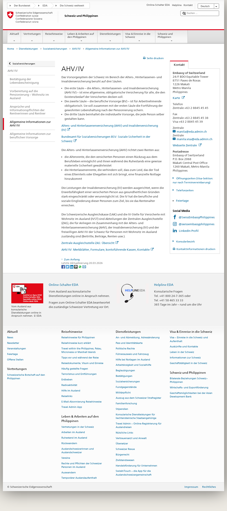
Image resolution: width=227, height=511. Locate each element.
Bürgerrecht (122, 454)
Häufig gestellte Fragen (74, 368)
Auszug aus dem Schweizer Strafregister (138, 398)
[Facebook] (63, 266)
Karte (179, 98)
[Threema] (76, 266)
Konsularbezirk (185, 241)
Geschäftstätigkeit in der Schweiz (188, 363)
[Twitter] (68, 266)
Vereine (65, 458)
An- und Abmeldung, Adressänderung (138, 337)
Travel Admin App (71, 407)
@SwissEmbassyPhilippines (197, 217)
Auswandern (68, 472)
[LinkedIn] (72, 266)
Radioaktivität (69, 385)
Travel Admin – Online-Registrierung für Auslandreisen (138, 425)
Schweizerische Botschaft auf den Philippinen (26, 377)
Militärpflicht (123, 392)
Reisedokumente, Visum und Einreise (82, 363)
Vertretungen (32, 37)
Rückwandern (69, 443)
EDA (45, 5)
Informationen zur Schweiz (185, 357)
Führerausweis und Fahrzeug (132, 354)
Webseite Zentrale (187, 145)
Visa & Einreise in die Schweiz (139, 37)
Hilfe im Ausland (70, 390)
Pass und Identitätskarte (129, 343)
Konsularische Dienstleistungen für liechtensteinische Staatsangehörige (136, 416)
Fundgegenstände (126, 387)
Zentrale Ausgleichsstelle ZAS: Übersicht (89, 243)
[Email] (84, 266)
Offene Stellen (15, 359)
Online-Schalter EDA (63, 284)
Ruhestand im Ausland (74, 438)
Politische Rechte (125, 348)
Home (10, 48)
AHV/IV (76, 48)
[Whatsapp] (80, 266)
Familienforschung (126, 403)
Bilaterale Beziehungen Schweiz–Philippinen (189, 380)
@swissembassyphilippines (196, 224)
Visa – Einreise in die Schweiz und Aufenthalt (189, 339)
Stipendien (122, 409)
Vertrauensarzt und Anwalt (131, 438)
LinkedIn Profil (189, 230)
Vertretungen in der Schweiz (77, 427)
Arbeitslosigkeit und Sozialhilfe (133, 365)
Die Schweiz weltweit (72, 5)
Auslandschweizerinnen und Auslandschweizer (77, 450)
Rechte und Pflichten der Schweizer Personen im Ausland (81, 465)
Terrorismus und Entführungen (79, 374)
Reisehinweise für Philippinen (78, 337)
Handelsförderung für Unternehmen (136, 465)
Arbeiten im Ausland (73, 432)
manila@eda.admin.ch (192, 131)
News (10, 337)
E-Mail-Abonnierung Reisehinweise (81, 401)
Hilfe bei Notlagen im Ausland (133, 359)
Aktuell (14, 37)
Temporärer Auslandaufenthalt (79, 478)
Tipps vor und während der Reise (80, 357)
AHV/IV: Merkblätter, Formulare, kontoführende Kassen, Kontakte (107, 249)
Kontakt (177, 64)
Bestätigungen (124, 376)
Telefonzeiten (185, 190)
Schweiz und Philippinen (172, 37)
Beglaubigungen (125, 370)
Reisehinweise (54, 37)
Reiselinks (66, 396)
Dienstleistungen (110, 37)
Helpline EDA (163, 284)
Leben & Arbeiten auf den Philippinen (81, 37)
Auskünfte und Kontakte (184, 346)
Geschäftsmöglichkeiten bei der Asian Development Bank (191, 395)
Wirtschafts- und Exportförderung (189, 387)
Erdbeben (66, 379)
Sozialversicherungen (55, 48)
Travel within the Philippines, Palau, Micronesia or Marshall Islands (81, 350)
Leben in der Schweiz (182, 352)
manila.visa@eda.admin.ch (194, 139)
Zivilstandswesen (125, 460)
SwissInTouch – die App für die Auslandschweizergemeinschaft (133, 473)
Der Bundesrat (22, 5)
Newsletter (13, 343)
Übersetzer (122, 443)
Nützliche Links (124, 432)
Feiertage (182, 200)
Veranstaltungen (16, 348)
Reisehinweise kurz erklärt (76, 343)
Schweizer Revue (125, 449)
